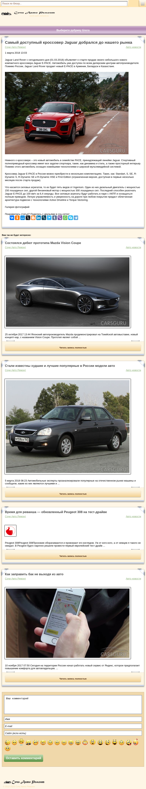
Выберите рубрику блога (73, 30)
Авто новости (133, 47)
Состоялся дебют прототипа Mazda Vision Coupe (43, 243)
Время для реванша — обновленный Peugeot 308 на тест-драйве (56, 512)
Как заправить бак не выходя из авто (34, 574)
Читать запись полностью (73, 347)
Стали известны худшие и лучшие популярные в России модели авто (60, 366)
